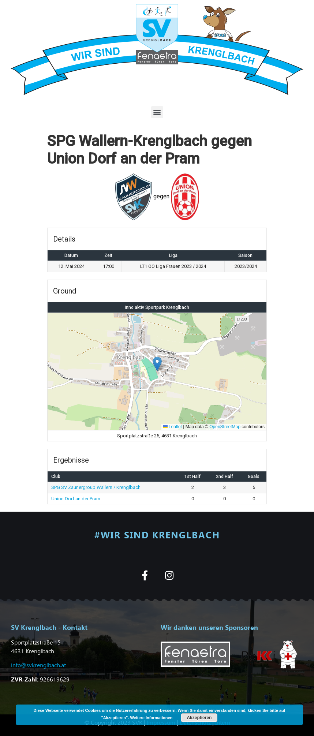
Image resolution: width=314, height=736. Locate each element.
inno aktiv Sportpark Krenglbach (157, 307)
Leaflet (172, 426)
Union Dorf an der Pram (75, 498)
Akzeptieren (199, 717)
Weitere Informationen (151, 718)
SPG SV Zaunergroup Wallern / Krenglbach (96, 487)
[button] (157, 112)
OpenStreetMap (224, 426)
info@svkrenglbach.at (38, 665)
